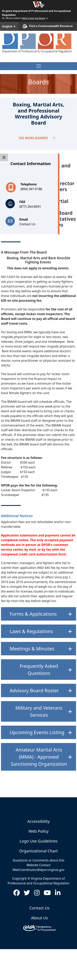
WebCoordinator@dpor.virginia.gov (38, 870)
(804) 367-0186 (31, 189)
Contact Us (27, 224)
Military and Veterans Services (38, 711)
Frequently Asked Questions (39, 669)
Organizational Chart (38, 851)
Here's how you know (33, 18)
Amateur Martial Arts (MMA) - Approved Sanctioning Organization (39, 756)
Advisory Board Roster (34, 690)
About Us (39, 918)
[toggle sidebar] (4, 157)
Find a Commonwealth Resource (48, 26)
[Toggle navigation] (38, 66)
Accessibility (38, 821)
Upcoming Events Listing (37, 732)
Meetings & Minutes (32, 648)
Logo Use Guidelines (38, 841)
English (9, 26)
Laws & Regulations (31, 631)
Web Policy (38, 831)
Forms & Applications (33, 614)
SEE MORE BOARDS (37, 138)
